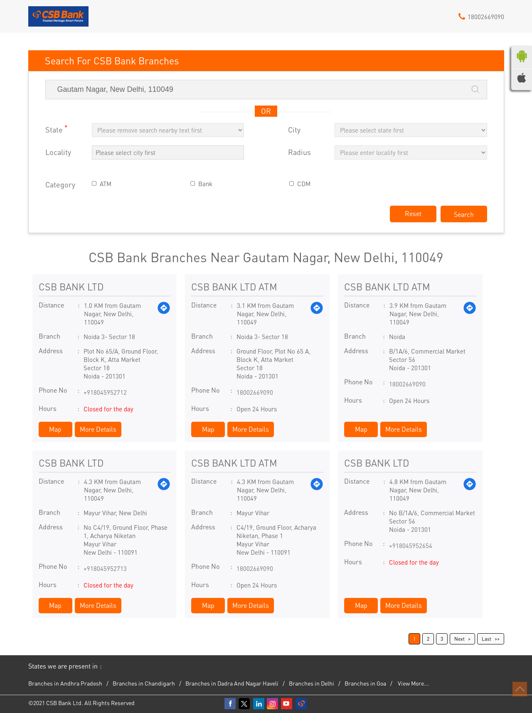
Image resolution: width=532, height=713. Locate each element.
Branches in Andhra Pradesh (65, 683)
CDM (303, 183)
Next (459, 639)
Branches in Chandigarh (144, 683)
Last (486, 639)
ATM (105, 183)
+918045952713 (105, 568)
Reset (413, 213)
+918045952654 (410, 545)
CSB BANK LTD (71, 286)
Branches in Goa (365, 683)
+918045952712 (105, 392)
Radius (299, 152)
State (56, 129)
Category (60, 184)
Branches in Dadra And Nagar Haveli (231, 683)
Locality (58, 152)
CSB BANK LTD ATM (234, 286)
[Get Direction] (163, 313)
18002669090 (254, 392)
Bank (205, 183)
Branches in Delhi (311, 683)
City (294, 129)
